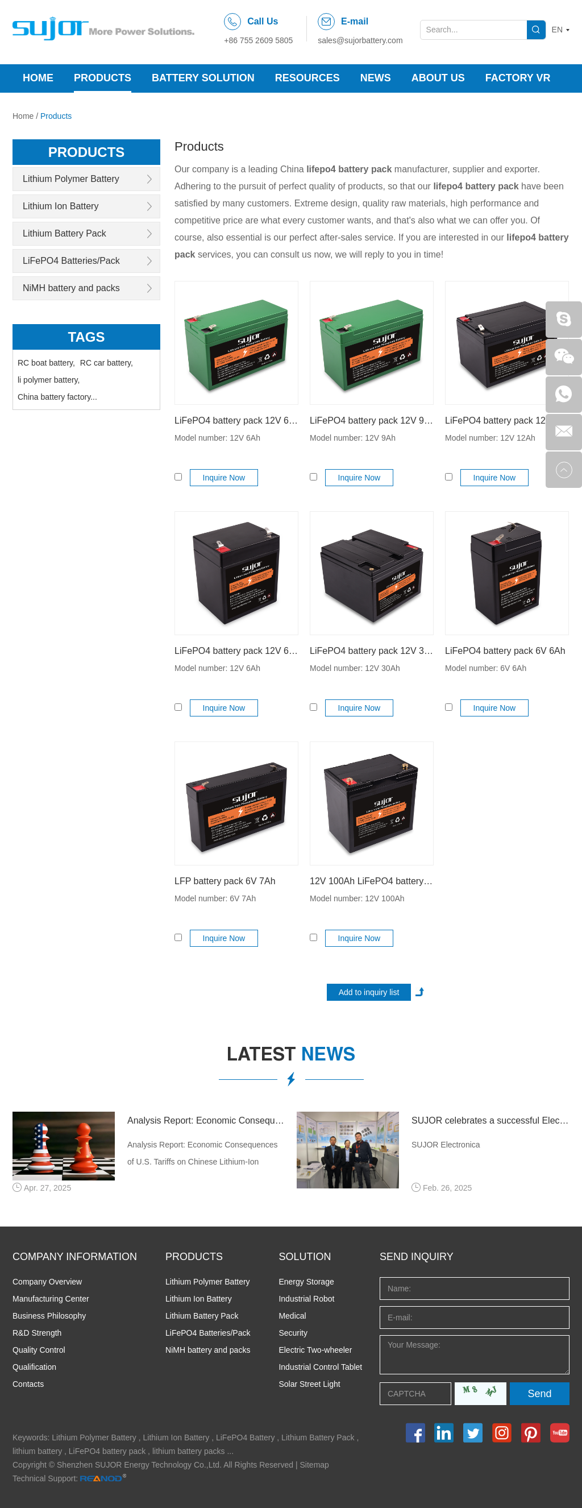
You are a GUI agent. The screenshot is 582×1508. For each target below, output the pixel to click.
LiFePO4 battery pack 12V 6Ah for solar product (236, 651)
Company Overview (47, 1281)
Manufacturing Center (51, 1298)
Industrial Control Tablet (320, 1367)
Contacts (28, 1384)
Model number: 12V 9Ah (353, 437)
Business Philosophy (49, 1315)
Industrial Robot (306, 1298)
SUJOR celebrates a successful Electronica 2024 (490, 1120)
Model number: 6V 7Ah (215, 898)
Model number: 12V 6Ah (217, 437)
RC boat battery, (46, 362)
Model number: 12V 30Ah (355, 668)
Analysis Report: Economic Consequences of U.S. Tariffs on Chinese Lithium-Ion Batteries (206, 1120)
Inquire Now (224, 477)
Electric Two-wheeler (315, 1349)
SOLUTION (304, 1256)
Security (292, 1332)
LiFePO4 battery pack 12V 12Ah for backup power (507, 420)
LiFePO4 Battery (245, 1437)
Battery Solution (203, 78)
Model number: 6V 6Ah (485, 668)
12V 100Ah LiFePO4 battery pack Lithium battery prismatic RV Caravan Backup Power (372, 881)
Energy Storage (306, 1281)
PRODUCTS (194, 1256)
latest (291, 1056)
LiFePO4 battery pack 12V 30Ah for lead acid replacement (372, 651)
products (86, 152)
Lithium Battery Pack (64, 233)
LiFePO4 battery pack (107, 1451)
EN (557, 29)
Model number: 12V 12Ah (490, 437)
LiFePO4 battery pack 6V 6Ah (505, 651)
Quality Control (39, 1349)
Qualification (34, 1367)
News (375, 78)
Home (38, 78)
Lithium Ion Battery (60, 206)
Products (102, 78)
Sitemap (314, 1464)
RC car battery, (106, 362)
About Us (438, 78)
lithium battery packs (188, 1451)
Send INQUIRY (417, 1256)
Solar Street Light (309, 1384)
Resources (307, 78)
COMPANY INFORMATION (75, 1256)
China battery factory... (57, 396)
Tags (86, 337)
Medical (292, 1315)
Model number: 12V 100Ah (357, 898)
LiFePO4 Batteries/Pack (71, 261)
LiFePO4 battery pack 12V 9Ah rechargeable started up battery (372, 420)
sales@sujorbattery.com (360, 40)
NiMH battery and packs (71, 288)
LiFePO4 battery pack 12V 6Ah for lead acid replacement (236, 420)
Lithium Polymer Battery (71, 179)
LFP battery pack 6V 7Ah (225, 881)
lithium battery (37, 1451)
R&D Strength (37, 1332)
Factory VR (518, 78)
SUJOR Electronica (445, 1144)
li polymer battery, (49, 379)
